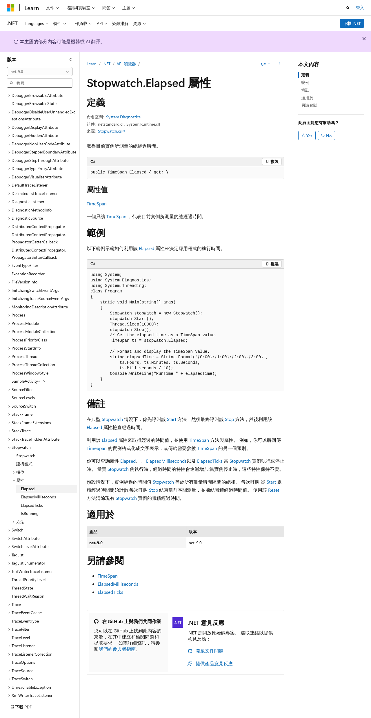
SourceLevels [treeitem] (23, 381)
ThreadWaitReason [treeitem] (28, 580)
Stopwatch (112, 419)
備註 (305, 90)
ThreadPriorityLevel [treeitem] (29, 563)
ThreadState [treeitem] (22, 572)
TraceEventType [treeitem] (25, 605)
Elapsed (146, 248)
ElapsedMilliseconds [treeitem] (38, 481)
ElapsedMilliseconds (166, 461)
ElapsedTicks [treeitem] (32, 489)
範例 (305, 82)
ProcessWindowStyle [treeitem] (30, 357)
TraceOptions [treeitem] (23, 646)
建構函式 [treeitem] (24, 448)
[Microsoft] (10, 8)
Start (171, 419)
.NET (106, 63)
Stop (229, 419)
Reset (273, 490)
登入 (360, 7)
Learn (92, 63)
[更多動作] (279, 64)
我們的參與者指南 (117, 649)
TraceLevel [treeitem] (21, 621)
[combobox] (39, 71)
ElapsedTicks (210, 461)
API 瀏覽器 (126, 63)
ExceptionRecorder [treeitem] (28, 258)
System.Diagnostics (123, 117)
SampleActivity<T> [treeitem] (29, 365)
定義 (305, 74)
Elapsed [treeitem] (27, 472)
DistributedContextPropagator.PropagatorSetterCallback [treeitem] (39, 237)
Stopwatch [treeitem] (25, 439)
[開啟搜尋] (348, 8)
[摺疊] (71, 59)
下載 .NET (352, 23)
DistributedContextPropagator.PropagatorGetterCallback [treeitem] (39, 222)
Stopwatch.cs (110, 131)
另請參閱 (309, 105)
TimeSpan (97, 203)
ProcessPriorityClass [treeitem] (29, 324)
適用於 (307, 97)
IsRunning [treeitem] (30, 497)
